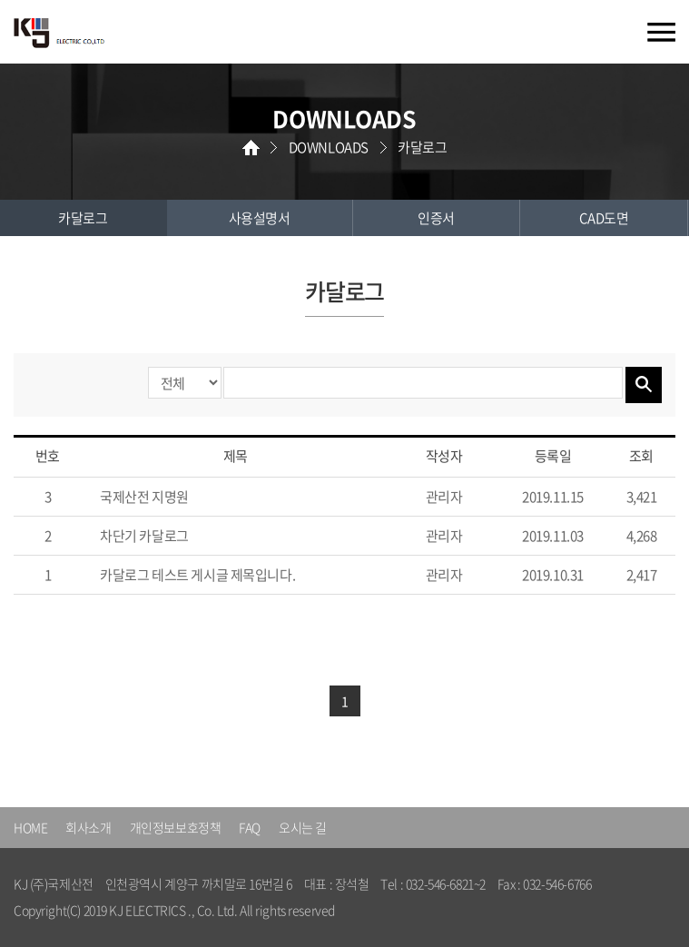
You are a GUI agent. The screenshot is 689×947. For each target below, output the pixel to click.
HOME (30, 827)
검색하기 (643, 385)
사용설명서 (259, 218)
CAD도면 (604, 218)
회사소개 (88, 827)
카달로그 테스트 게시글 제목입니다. (197, 575)
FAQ (250, 827)
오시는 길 (303, 827)
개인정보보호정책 (175, 827)
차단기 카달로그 (144, 536)
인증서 (436, 218)
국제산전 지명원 (144, 497)
